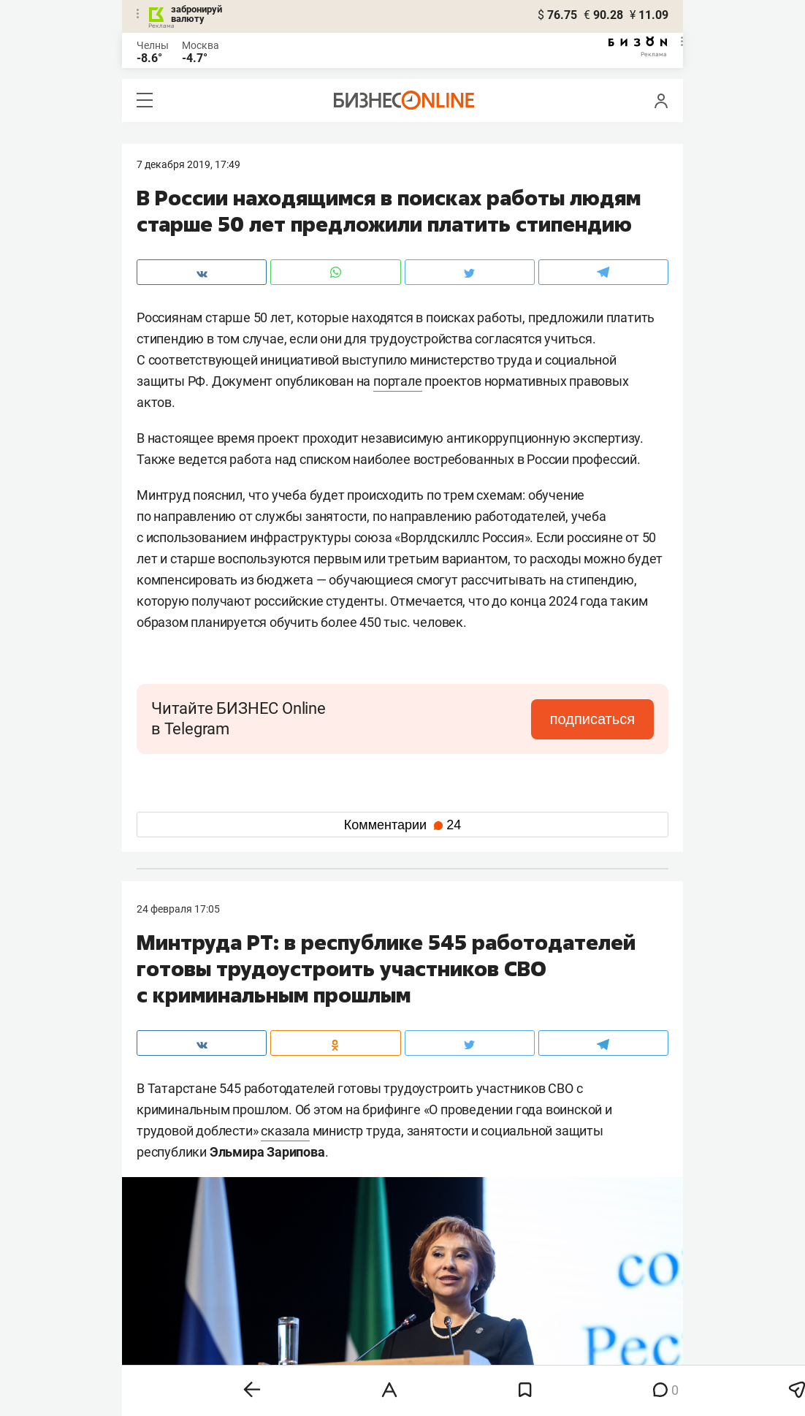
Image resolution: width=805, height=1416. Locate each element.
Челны (153, 45)
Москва (200, 45)
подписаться (592, 719)
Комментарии (402, 825)
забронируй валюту (196, 13)
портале (397, 381)
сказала (285, 1130)
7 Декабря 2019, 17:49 (188, 164)
